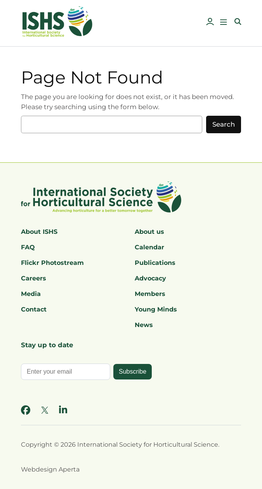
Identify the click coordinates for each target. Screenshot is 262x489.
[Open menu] (223, 22)
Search (223, 124)
